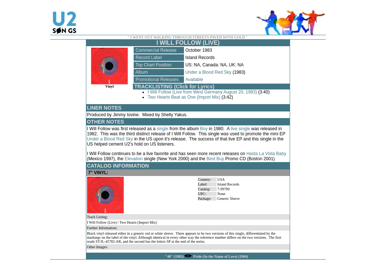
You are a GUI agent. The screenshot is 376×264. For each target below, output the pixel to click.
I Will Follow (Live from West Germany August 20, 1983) (202, 92)
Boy (204, 128)
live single (240, 128)
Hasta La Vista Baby (266, 153)
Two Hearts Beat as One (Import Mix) (184, 97)
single (162, 128)
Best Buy (215, 158)
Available (194, 79)
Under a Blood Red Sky (208, 72)
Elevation (133, 158)
